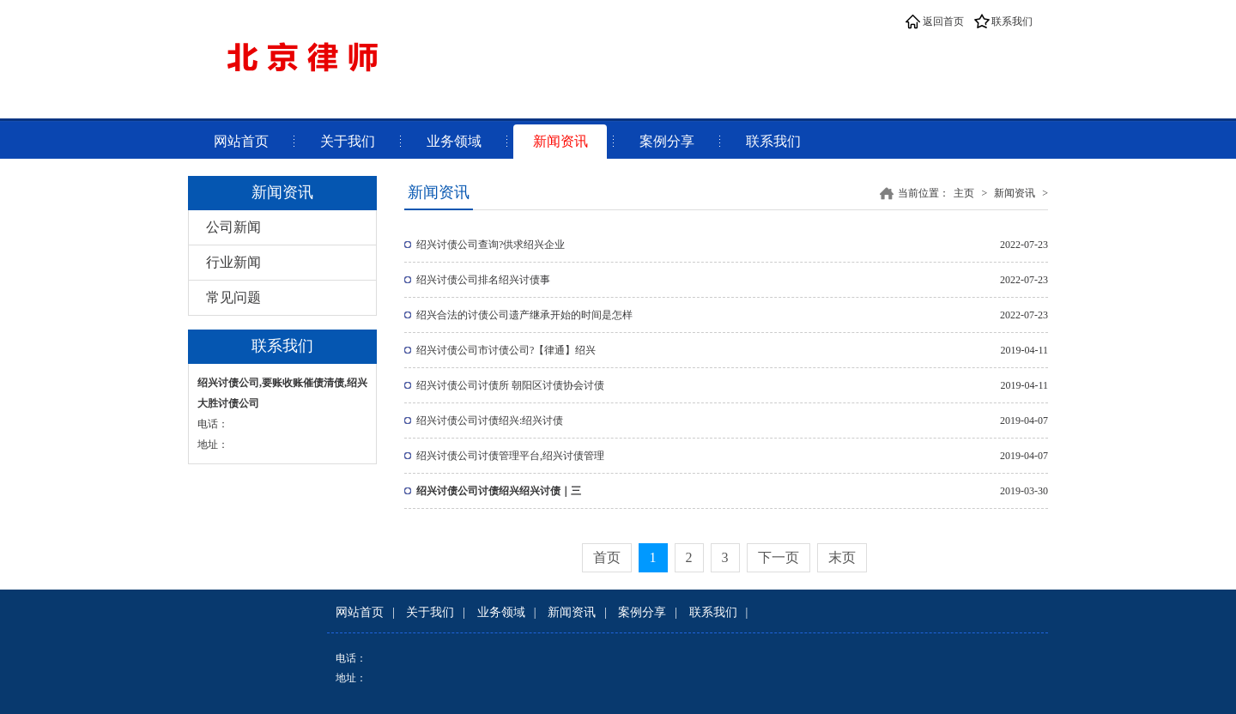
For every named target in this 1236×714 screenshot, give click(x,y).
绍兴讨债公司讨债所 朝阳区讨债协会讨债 (510, 385)
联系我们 (1012, 21)
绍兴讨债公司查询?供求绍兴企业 (490, 245)
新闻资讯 (560, 141)
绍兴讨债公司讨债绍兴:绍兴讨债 (489, 420)
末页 (842, 557)
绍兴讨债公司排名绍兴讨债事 (483, 280)
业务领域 (454, 141)
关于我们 (347, 141)
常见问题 (233, 297)
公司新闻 (233, 227)
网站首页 (241, 141)
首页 (607, 557)
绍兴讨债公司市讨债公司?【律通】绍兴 (506, 350)
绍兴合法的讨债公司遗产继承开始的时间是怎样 (524, 315)
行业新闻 (233, 262)
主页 (964, 193)
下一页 (778, 557)
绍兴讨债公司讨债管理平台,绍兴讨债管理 (510, 456)
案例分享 (666, 141)
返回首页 (943, 21)
